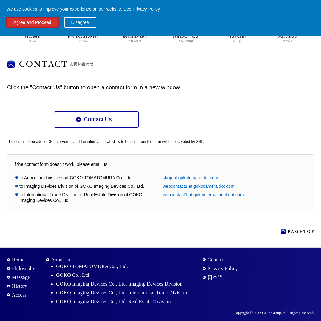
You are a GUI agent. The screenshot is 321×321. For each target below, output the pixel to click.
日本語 (215, 277)
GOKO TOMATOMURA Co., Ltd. (92, 266)
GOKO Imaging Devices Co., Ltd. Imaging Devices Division (119, 284)
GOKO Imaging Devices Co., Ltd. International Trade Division (121, 292)
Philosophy (23, 268)
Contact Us (98, 119)
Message (21, 277)
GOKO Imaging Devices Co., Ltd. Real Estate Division (113, 301)
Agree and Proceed (32, 22)
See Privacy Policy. (142, 9)
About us (60, 259)
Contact (216, 259)
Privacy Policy (223, 268)
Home (18, 259)
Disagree (80, 22)
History (19, 286)
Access (19, 294)
